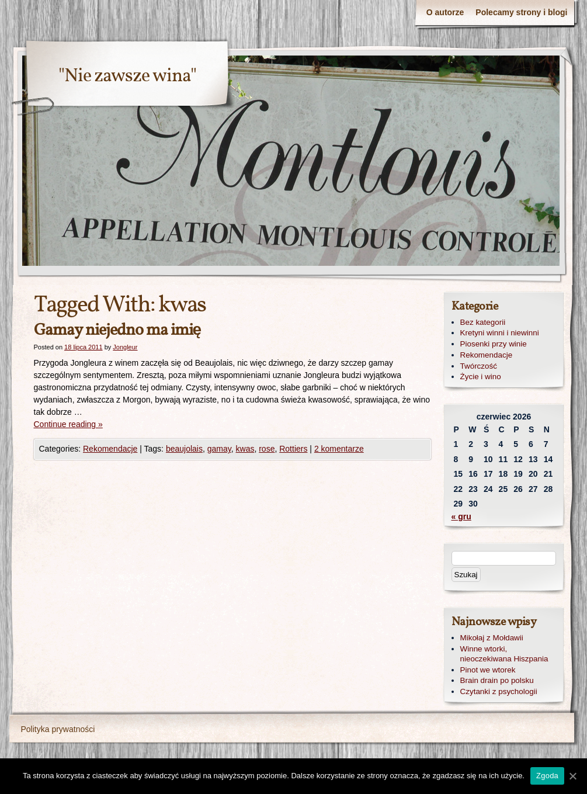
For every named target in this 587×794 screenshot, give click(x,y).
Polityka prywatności (58, 729)
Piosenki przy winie (493, 343)
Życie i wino (480, 376)
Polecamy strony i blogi (521, 12)
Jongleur (125, 347)
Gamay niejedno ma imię (118, 330)
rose (267, 448)
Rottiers (293, 448)
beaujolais (184, 448)
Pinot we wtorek (488, 669)
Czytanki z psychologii (498, 691)
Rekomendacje (110, 448)
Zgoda (547, 775)
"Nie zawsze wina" (127, 76)
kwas (245, 448)
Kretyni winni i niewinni (499, 332)
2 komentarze (339, 448)
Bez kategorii (483, 322)
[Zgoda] (572, 776)
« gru (461, 516)
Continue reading (68, 424)
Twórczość (478, 366)
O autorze (445, 12)
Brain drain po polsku (497, 680)
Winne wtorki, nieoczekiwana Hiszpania (504, 653)
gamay (219, 448)
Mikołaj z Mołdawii (491, 637)
